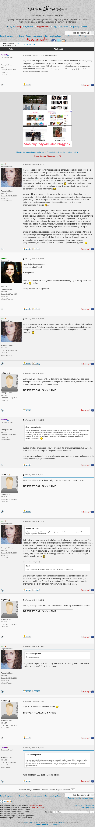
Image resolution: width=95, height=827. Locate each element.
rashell (4, 55)
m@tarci (4, 373)
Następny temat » (88, 36)
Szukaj (17, 27)
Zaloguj (84, 27)
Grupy (54, 27)
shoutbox (56, 824)
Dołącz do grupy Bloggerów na (47, 156)
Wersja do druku (87, 807)
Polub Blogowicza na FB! (68, 152)
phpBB (26, 822)
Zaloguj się (51, 152)
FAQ (9, 27)
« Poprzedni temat (73, 36)
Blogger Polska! (42, 27)
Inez (2, 164)
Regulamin (63, 27)
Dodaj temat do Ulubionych (83, 805)
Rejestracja (74, 27)
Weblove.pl (33, 822)
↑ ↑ (42, 824)
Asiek (3, 259)
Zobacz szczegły (35, 805)
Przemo (61, 822)
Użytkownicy (27, 27)
